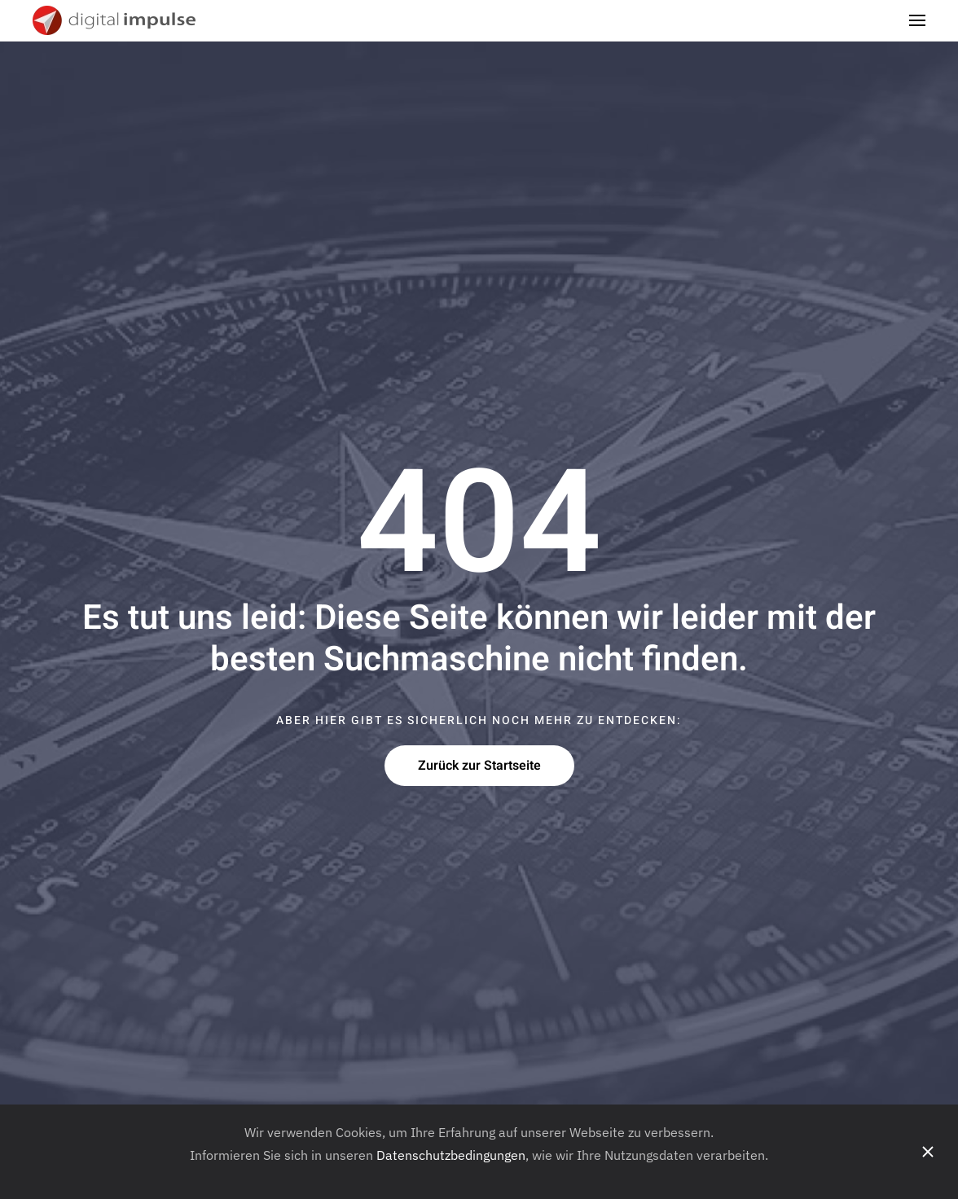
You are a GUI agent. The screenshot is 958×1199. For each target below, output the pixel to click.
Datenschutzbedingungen (450, 1155)
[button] (917, 20)
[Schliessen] (928, 1151)
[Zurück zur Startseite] (116, 20)
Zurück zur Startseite (479, 765)
